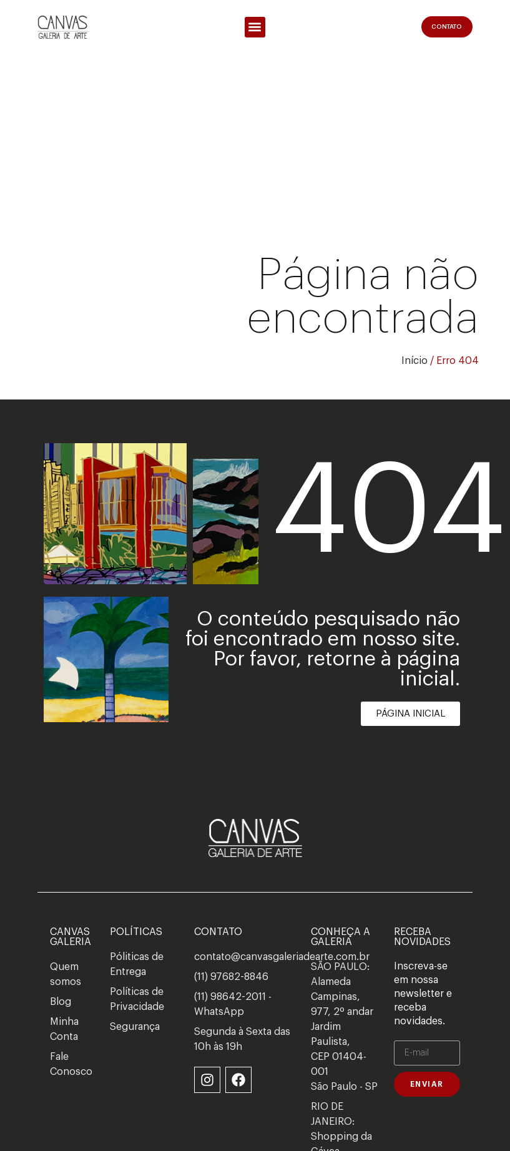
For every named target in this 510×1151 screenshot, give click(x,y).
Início (414, 361)
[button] (255, 27)
